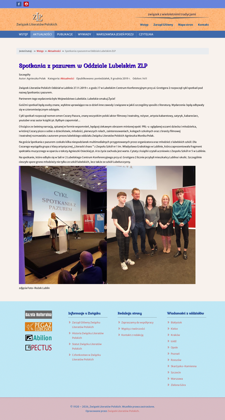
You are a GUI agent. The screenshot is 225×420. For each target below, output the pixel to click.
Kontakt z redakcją (132, 335)
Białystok (176, 322)
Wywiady (84, 34)
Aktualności (42, 34)
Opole (174, 347)
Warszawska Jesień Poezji (115, 34)
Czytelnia (146, 34)
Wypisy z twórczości (133, 328)
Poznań (175, 353)
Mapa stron (185, 24)
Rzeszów (176, 360)
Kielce (174, 328)
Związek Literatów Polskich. (123, 411)
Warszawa (177, 378)
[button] (18, 4)
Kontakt (203, 24)
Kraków (175, 335)
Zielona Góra (178, 385)
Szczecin (176, 372)
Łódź (174, 341)
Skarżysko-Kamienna (183, 366)
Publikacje (65, 34)
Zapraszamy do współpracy (137, 322)
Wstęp (144, 24)
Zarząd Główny (163, 24)
